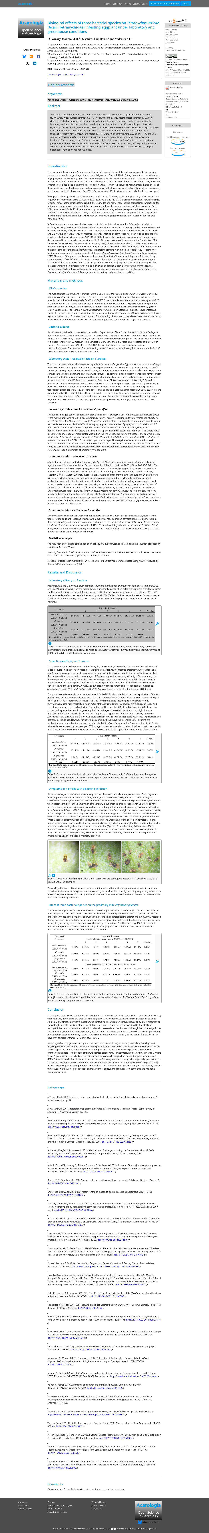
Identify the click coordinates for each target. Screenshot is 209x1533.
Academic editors (98, 1505)
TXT (167, 114)
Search (185, 3)
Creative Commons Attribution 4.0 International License (177, 64)
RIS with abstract (172, 96)
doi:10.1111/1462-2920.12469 (118, 1141)
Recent (127, 3)
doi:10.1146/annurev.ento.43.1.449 (105, 1387)
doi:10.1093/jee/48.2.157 (90, 1308)
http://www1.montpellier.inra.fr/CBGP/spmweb (134, 1376)
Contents (117, 3)
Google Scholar (178, 141)
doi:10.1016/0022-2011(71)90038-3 (108, 1296)
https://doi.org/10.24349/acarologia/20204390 (66, 74)
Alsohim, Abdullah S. (95, 39)
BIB (167, 109)
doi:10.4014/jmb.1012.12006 (62, 1467)
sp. (96, 99)
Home (107, 3)
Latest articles (23, 1505)
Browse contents (25, 1509)
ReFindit (177, 152)
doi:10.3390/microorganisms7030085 (67, 1156)
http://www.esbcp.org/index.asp (64, 1126)
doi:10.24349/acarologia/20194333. (66, 1224)
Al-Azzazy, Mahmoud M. (64, 39)
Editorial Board (140, 3)
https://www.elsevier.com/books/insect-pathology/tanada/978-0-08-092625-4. (87, 1414)
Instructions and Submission (164, 3)
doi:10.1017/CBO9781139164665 (116, 1438)
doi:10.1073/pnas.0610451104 (132, 1284)
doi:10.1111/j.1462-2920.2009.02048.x (74, 1209)
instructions (81, 1489)
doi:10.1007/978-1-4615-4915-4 (64, 1183)
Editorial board (98, 1502)
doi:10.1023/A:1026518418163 (68, 1426)
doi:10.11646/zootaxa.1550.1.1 (63, 1452)
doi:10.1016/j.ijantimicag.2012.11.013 (67, 1337)
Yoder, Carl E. (123, 39)
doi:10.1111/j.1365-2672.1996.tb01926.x (92, 1349)
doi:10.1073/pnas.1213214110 (113, 1239)
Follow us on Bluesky (148, 1522)
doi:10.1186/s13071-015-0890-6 (130, 1254)
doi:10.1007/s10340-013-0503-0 (99, 1171)
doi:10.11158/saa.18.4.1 (60, 1364)
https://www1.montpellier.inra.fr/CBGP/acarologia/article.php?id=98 (105, 1266)
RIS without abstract (174, 107)
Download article (174, 88)
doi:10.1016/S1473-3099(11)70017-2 (66, 1195)
